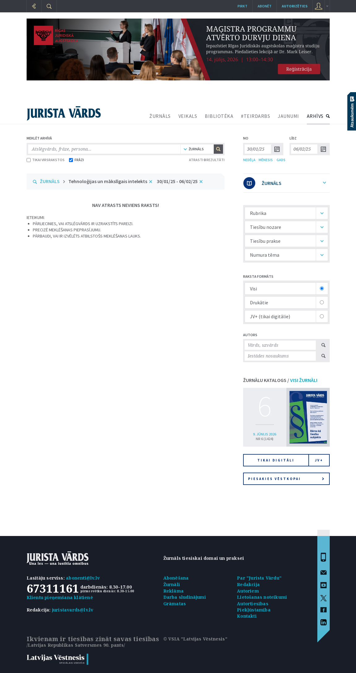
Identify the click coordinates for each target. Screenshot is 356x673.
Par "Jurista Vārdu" (259, 578)
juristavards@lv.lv (72, 610)
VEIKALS (187, 116)
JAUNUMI (288, 116)
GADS (281, 159)
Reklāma (173, 591)
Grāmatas (174, 604)
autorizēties (294, 6)
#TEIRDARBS (255, 116)
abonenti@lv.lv (83, 578)
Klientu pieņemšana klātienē (60, 597)
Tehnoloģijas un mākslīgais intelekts (107, 181)
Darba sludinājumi (184, 597)
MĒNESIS (266, 159)
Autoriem (248, 591)
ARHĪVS (315, 116)
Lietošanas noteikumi (262, 597)
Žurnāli (171, 584)
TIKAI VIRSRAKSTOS (46, 159)
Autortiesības (252, 604)
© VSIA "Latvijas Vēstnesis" (195, 639)
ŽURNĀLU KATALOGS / (280, 380)
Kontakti (247, 616)
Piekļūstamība (254, 610)
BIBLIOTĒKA (219, 116)
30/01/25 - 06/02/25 (177, 181)
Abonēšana (176, 578)
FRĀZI (76, 159)
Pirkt (242, 6)
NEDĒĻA (249, 159)
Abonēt (265, 6)
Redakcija (248, 584)
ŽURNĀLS (160, 116)
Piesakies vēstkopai (286, 479)
